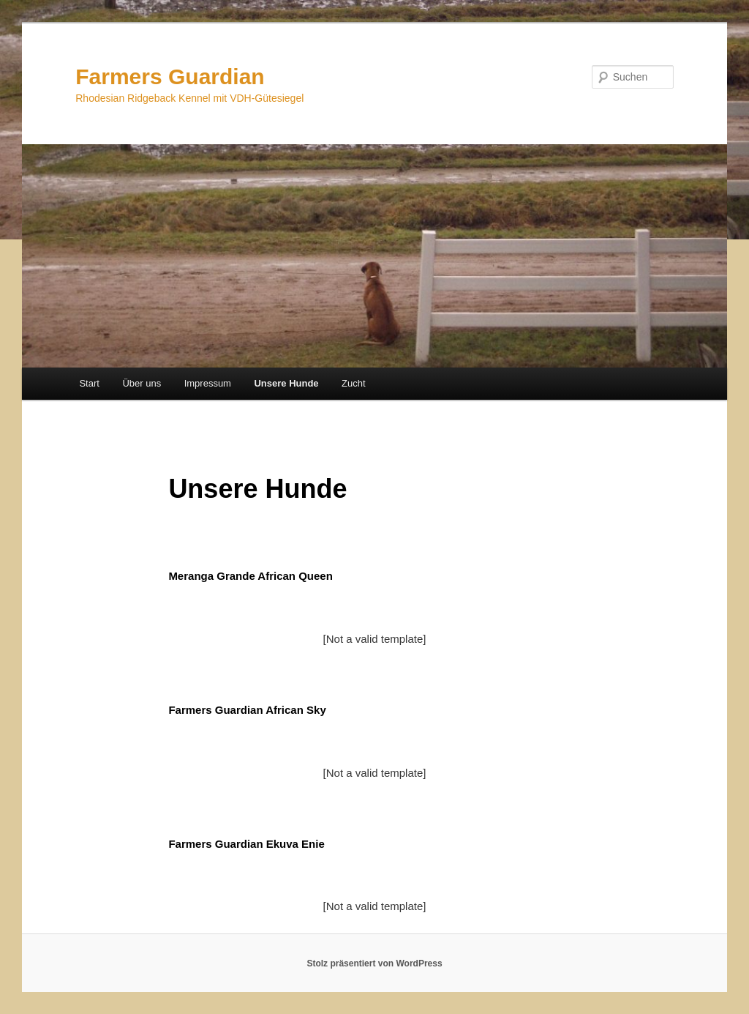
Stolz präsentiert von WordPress (374, 963)
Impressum (207, 383)
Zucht (354, 383)
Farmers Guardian (169, 76)
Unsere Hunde (286, 383)
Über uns (141, 383)
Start (89, 383)
